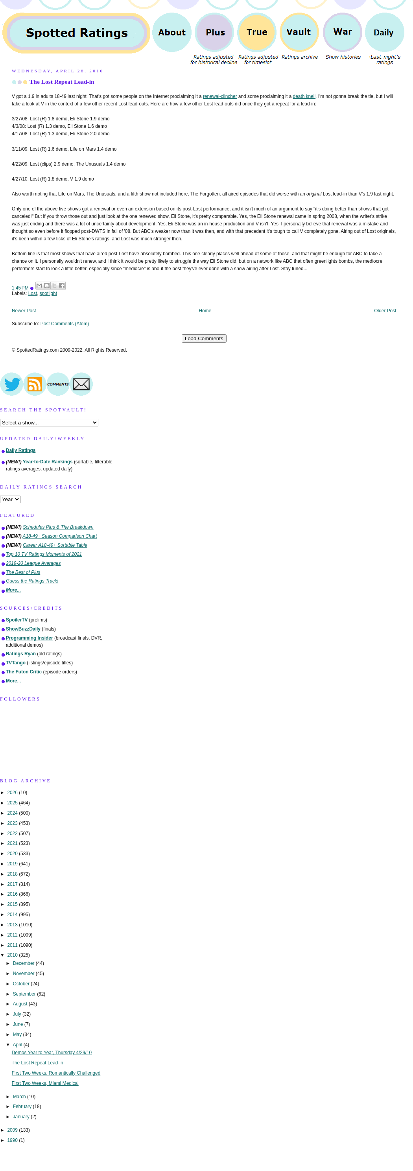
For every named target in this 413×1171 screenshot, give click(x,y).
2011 (13, 945)
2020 (13, 853)
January (22, 1116)
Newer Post (24, 310)
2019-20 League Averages (33, 563)
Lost (32, 293)
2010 (13, 955)
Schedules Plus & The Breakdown (58, 527)
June (18, 1024)
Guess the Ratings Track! (32, 581)
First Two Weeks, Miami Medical (45, 1083)
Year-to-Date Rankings (48, 462)
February (23, 1106)
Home (205, 310)
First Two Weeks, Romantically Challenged (56, 1073)
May (18, 1034)
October (22, 984)
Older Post (385, 310)
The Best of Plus (23, 572)
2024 (13, 813)
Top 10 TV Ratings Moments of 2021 (44, 554)
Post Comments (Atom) (65, 323)
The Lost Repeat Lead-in (62, 81)
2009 (13, 1130)
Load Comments (204, 338)
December (24, 963)
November (24, 973)
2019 (13, 864)
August (21, 1004)
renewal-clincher (220, 96)
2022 (13, 833)
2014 (13, 914)
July (17, 1014)
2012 (13, 935)
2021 (13, 843)
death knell (304, 96)
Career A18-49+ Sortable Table (55, 545)
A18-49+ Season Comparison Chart (60, 536)
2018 (13, 874)
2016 (13, 894)
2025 (13, 803)
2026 (13, 792)
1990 (13, 1140)
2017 (13, 884)
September (25, 994)
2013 (13, 925)
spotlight (48, 293)
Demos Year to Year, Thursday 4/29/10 (52, 1052)
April (18, 1044)
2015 (13, 904)
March (20, 1096)
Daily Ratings (20, 450)
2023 (13, 823)
